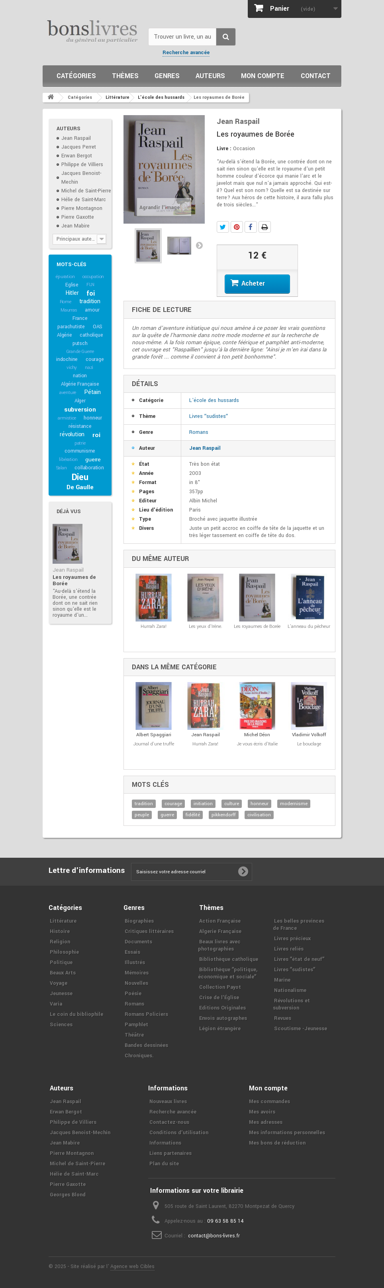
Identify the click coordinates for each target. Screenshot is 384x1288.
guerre (93, 459)
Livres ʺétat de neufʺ (299, 959)
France (80, 318)
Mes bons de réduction (277, 1143)
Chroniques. (139, 1055)
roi (96, 435)
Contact (316, 75)
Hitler (72, 293)
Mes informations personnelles (287, 1132)
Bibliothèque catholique (228, 959)
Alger (80, 400)
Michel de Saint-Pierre (86, 190)
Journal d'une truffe (153, 744)
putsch (80, 343)
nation (80, 375)
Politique (61, 962)
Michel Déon (257, 734)
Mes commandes (269, 1101)
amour (92, 310)
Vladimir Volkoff (309, 734)
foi (90, 293)
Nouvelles (136, 983)
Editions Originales (222, 1008)
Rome (65, 301)
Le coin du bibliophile (76, 1014)
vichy (72, 367)
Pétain (92, 392)
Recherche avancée (186, 52)
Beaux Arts (63, 972)
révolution (72, 434)
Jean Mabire (75, 225)
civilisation (259, 815)
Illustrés (135, 962)
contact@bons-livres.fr (214, 1235)
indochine (67, 359)
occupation (93, 276)
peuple (142, 815)
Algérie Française (80, 384)
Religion (60, 941)
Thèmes (125, 75)
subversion (80, 409)
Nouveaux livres (168, 1101)
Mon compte (262, 75)
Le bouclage (309, 744)
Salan (61, 468)
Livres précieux (292, 938)
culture (231, 803)
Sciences (61, 1024)
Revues (282, 1018)
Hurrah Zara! (154, 626)
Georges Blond (68, 1194)
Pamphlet (136, 1024)
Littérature (63, 921)
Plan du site (164, 1163)
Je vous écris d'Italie (257, 744)
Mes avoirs (262, 1111)
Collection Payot (220, 987)
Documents (138, 941)
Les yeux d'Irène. (205, 626)
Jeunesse (61, 993)
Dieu (80, 477)
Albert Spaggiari (153, 734)
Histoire (60, 931)
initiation (203, 803)
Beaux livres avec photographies (219, 945)
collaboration (89, 467)
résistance (80, 426)
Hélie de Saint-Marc (83, 199)
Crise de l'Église (219, 997)
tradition (89, 301)
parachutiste (71, 326)
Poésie (133, 993)
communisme (80, 451)
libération (68, 459)
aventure (67, 392)
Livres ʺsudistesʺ (208, 416)
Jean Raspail (76, 138)
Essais (132, 952)
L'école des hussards (214, 400)
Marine (282, 980)
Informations (165, 1143)
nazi (89, 367)
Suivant (199, 245)
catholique (91, 335)
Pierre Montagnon (81, 208)
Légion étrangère (220, 1028)
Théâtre (134, 1035)
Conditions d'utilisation (178, 1132)
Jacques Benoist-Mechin (80, 1132)
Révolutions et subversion (291, 1004)
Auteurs (210, 75)
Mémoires (137, 972)
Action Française (220, 921)
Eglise (71, 284)
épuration (65, 276)
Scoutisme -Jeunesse (300, 1028)
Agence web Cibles (132, 1266)
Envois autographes (223, 1018)
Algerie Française (220, 931)
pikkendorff (224, 815)
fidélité (193, 815)
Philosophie (64, 952)
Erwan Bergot (76, 155)
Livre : (224, 148)
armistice (67, 418)
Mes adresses (265, 1122)
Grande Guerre (80, 351)
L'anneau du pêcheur (309, 626)
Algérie (64, 335)
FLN (90, 284)
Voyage (58, 983)
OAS (97, 326)
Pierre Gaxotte (77, 217)
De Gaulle (80, 487)
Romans (198, 432)
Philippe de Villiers (82, 164)
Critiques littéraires (149, 931)
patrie (80, 443)
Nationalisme (290, 990)
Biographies (139, 921)
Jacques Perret (78, 147)
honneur (93, 417)
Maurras (69, 310)
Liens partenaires (170, 1153)
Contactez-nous (169, 1122)
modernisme (294, 803)
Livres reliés (289, 949)
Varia (56, 1004)
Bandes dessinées (146, 1045)
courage (95, 359)
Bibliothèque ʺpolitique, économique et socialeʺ (227, 973)
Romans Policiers (146, 1014)
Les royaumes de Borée (74, 580)
